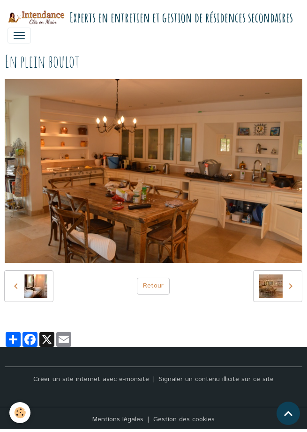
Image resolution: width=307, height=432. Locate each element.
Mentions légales (117, 419)
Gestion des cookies (184, 419)
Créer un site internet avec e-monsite (91, 379)
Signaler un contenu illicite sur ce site (216, 379)
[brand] (149, 17)
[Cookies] (19, 412)
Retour (153, 285)
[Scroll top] (288, 413)
